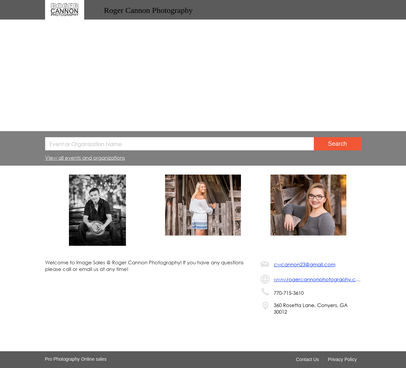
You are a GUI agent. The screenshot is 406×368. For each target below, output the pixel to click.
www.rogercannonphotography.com (317, 279)
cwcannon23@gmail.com (304, 264)
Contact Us (307, 359)
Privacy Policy (342, 359)
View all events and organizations (85, 157)
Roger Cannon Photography (148, 10)
